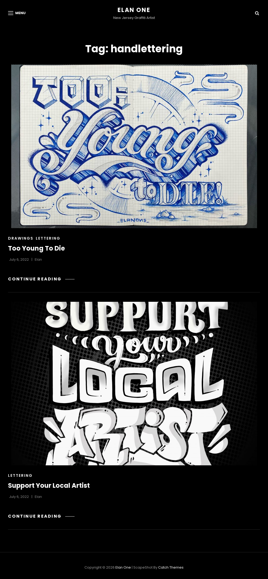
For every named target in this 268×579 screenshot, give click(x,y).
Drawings (20, 238)
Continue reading (41, 279)
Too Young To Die (36, 248)
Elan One (134, 10)
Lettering (48, 238)
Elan (38, 259)
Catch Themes (171, 567)
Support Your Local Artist (49, 485)
